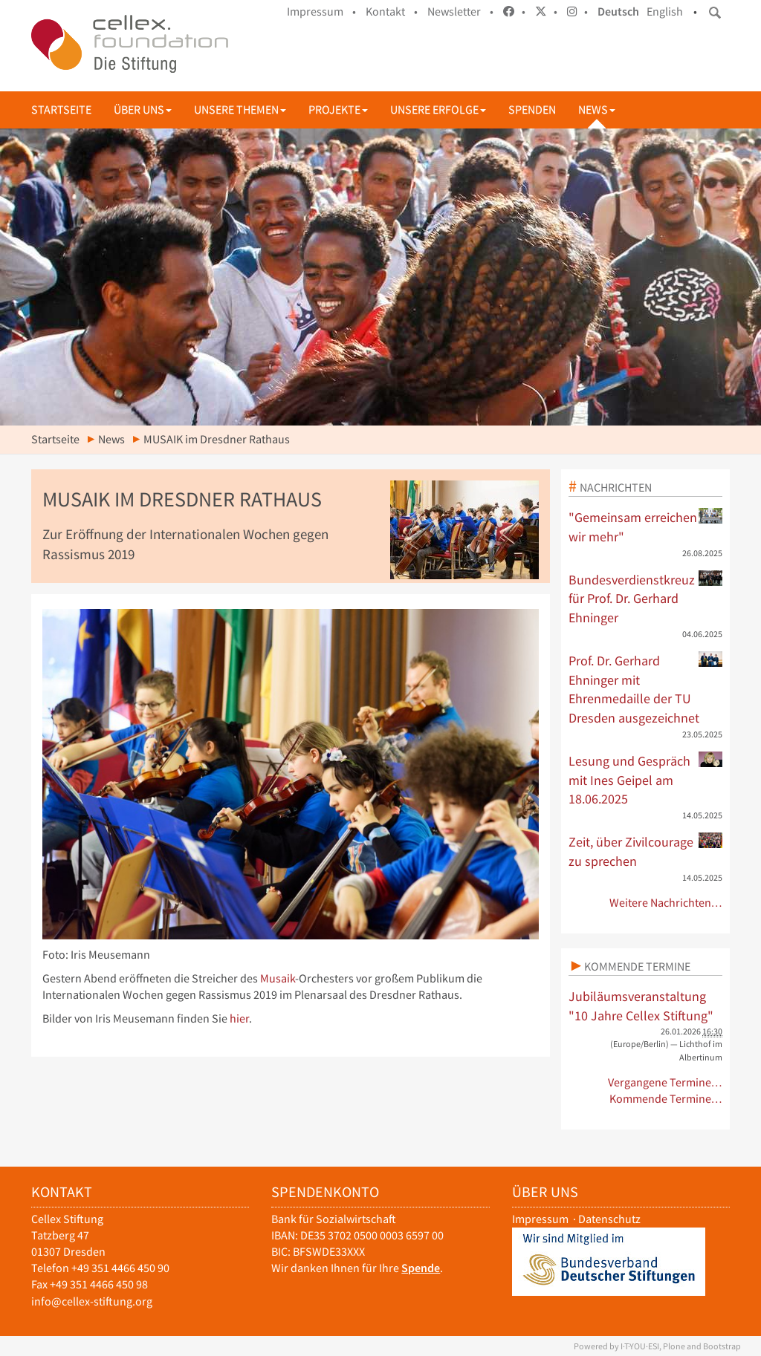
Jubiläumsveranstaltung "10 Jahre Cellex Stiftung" (641, 1006)
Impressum (540, 1219)
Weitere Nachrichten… (666, 903)
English (665, 11)
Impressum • (321, 11)
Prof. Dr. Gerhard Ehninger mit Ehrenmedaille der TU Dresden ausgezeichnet (646, 688)
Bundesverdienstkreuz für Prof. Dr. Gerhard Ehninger (646, 598)
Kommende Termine (637, 966)
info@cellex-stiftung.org (91, 1301)
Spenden (532, 109)
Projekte (338, 109)
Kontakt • (392, 11)
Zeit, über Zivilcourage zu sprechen (646, 851)
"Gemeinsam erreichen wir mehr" (646, 526)
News (596, 109)
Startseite (61, 109)
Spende (420, 1268)
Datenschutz (609, 1219)
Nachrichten (616, 487)
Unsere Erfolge (438, 109)
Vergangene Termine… (665, 1082)
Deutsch (618, 11)
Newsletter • (460, 11)
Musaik (277, 978)
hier (239, 1018)
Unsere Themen (240, 109)
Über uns (143, 109)
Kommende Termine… (666, 1099)
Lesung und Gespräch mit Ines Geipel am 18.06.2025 (646, 779)
